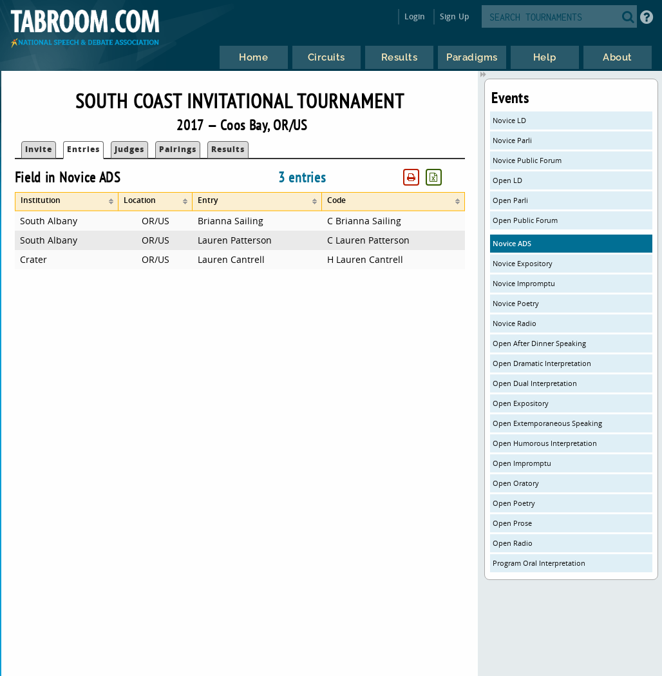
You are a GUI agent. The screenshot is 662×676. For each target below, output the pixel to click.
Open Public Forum (525, 220)
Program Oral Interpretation (539, 563)
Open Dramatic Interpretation (542, 363)
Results (228, 149)
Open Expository (521, 403)
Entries (83, 149)
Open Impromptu (522, 463)
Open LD (507, 180)
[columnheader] (66, 201)
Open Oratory (516, 483)
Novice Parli (512, 140)
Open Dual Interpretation (535, 383)
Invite (38, 149)
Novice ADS (512, 243)
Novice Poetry (516, 303)
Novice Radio (514, 323)
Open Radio (513, 543)
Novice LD (509, 120)
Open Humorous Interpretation (545, 443)
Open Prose (512, 523)
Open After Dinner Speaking (539, 343)
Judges (129, 149)
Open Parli (510, 200)
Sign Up (454, 16)
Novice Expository (523, 263)
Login (415, 16)
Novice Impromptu (524, 283)
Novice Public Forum (527, 160)
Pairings (177, 149)
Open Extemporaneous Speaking (547, 423)
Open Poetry (514, 503)
